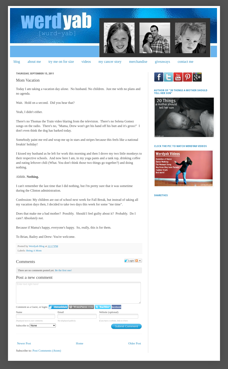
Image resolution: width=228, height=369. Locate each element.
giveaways (162, 62)
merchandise (138, 62)
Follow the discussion (138, 260)
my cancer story (109, 62)
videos (86, 62)
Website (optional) (108, 312)
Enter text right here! (78, 293)
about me (34, 62)
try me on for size (61, 62)
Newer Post (24, 343)
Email (61, 312)
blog (17, 62)
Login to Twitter (103, 307)
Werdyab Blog (37, 246)
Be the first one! (63, 270)
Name (19, 312)
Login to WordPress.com (81, 307)
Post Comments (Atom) (47, 350)
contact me (185, 62)
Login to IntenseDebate (58, 307)
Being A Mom (34, 250)
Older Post (134, 343)
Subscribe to (36, 325)
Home (79, 343)
